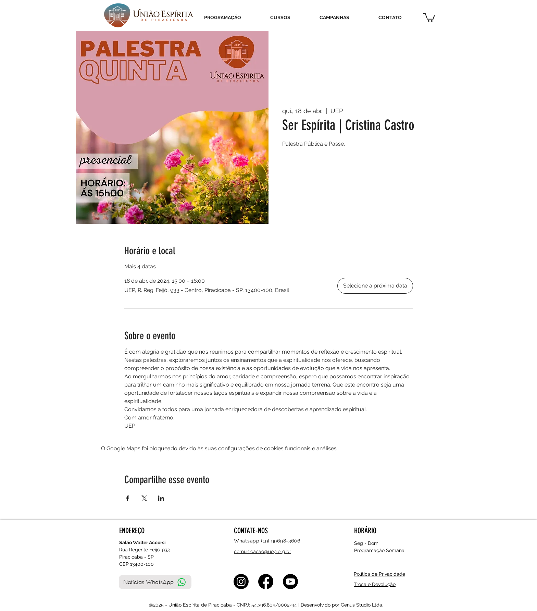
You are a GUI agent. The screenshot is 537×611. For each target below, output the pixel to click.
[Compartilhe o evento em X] (144, 498)
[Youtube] (290, 581)
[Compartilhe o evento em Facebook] (127, 498)
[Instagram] (241, 581)
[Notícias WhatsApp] (155, 582)
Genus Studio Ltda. (362, 605)
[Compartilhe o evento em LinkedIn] (161, 498)
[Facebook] (265, 581)
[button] (429, 17)
